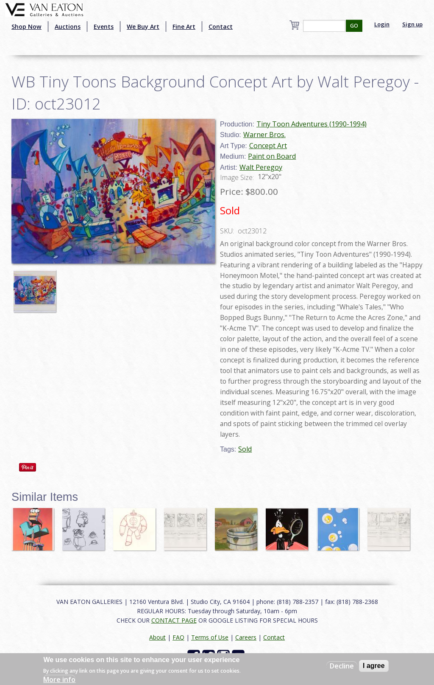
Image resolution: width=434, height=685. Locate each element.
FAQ (178, 637)
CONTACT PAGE (174, 620)
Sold (245, 449)
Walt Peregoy (260, 167)
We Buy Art (143, 26)
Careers (245, 637)
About (157, 637)
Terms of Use (209, 637)
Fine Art (183, 26)
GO (354, 25)
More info (59, 679)
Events (104, 26)
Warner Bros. (264, 134)
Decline (342, 666)
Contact (221, 26)
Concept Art (268, 145)
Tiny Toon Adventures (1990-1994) (311, 124)
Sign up (412, 24)
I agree (374, 665)
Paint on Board (272, 156)
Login (381, 24)
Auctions (68, 26)
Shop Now (26, 26)
